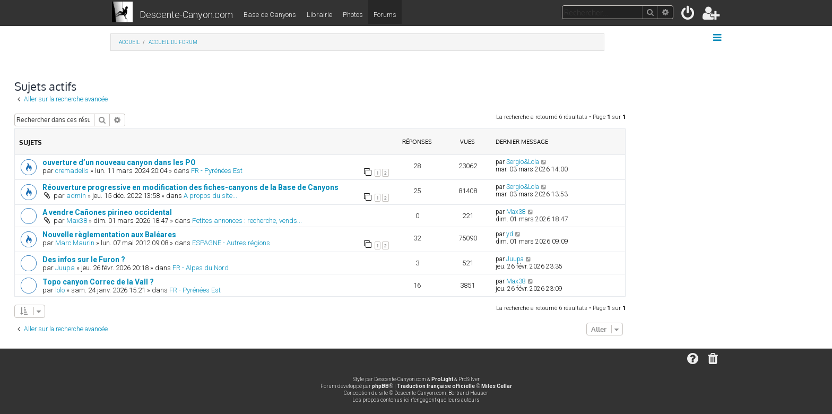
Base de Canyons (270, 15)
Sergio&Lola (522, 162)
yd (509, 234)
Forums (385, 15)
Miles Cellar (496, 386)
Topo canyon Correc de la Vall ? (98, 282)
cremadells (72, 171)
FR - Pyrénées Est (216, 171)
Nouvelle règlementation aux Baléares (109, 234)
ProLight (442, 379)
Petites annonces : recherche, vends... (247, 221)
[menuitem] (688, 15)
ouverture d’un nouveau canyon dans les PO (119, 162)
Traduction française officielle (436, 386)
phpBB (380, 386)
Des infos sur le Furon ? (83, 259)
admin (76, 196)
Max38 (76, 221)
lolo (60, 290)
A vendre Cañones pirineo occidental (107, 212)
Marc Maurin (74, 243)
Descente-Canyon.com (186, 14)
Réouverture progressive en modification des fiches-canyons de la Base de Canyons (190, 187)
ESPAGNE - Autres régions (231, 243)
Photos (353, 15)
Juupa (65, 268)
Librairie (319, 15)
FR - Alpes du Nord (200, 268)
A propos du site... (210, 196)
